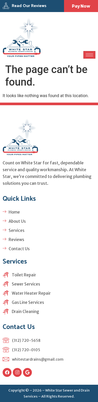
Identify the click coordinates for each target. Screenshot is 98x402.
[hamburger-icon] (89, 55)
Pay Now (81, 6)
